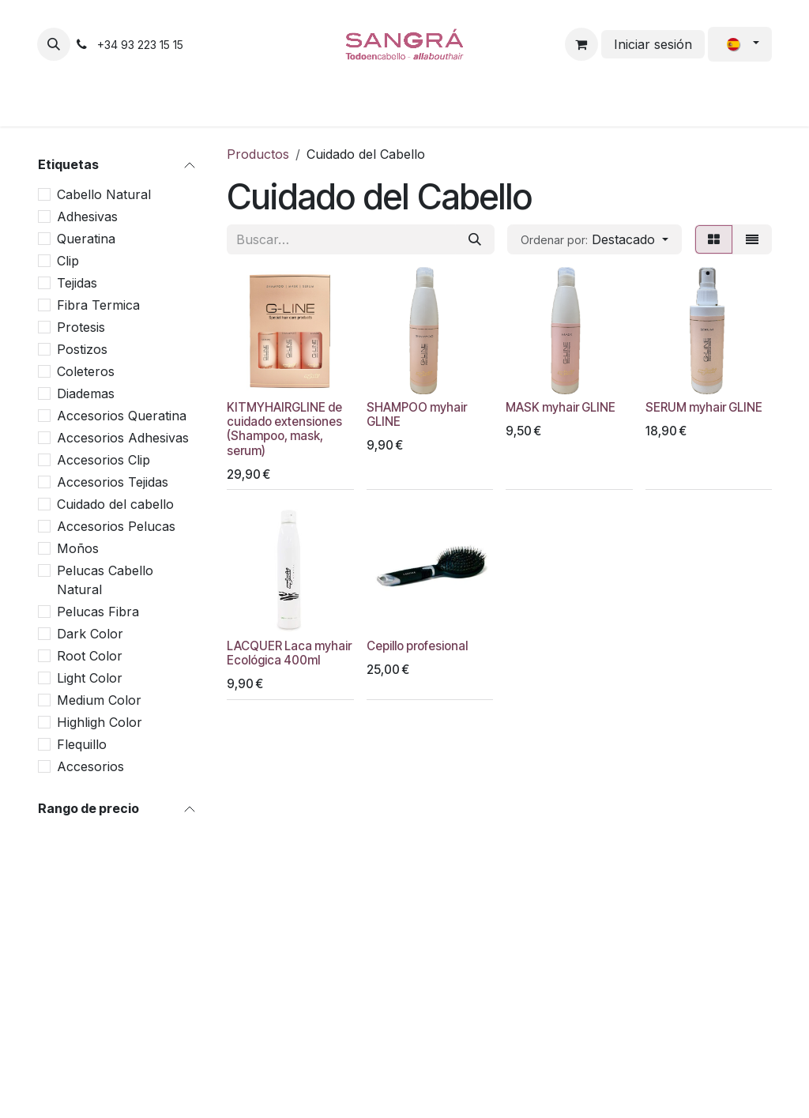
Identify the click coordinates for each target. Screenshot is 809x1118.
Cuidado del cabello (115, 504)
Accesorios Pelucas (116, 526)
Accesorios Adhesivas (123, 438)
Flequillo (82, 744)
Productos (258, 154)
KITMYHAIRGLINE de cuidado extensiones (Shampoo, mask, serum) (284, 429)
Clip (68, 261)
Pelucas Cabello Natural (105, 580)
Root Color (89, 656)
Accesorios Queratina (121, 415)
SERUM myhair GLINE (703, 407)
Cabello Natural (104, 194)
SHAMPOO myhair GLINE (417, 414)
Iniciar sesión (653, 44)
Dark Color (90, 634)
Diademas (86, 393)
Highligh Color (99, 722)
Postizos (82, 349)
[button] (53, 44)
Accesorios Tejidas (112, 482)
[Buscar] (475, 239)
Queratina (86, 239)
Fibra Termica (98, 305)
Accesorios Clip (103, 460)
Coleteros (86, 371)
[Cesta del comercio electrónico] (581, 44)
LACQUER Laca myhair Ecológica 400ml (289, 653)
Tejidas (77, 283)
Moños (78, 548)
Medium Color (99, 700)
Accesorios (90, 766)
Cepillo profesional (417, 645)
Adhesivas (87, 216)
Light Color (89, 678)
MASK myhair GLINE (560, 407)
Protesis (81, 327)
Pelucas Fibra (98, 611)
